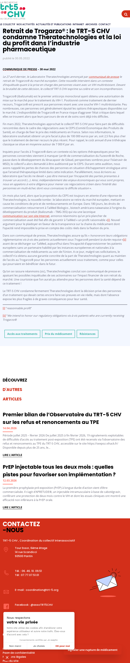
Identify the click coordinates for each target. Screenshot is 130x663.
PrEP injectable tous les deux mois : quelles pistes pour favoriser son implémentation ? (59, 470)
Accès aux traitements (22, 334)
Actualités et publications (53, 24)
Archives (91, 24)
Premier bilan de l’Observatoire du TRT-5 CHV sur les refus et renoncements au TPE (62, 418)
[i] (108, 220)
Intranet (78, 24)
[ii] (124, 239)
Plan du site (10, 661)
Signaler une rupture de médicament (92, 650)
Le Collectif (7, 24)
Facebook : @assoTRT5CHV (34, 605)
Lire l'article (12, 455)
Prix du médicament (58, 334)
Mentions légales (14, 657)
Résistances (87, 334)
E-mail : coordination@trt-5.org (36, 590)
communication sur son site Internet (26, 216)
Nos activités (26, 24)
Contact (105, 24)
